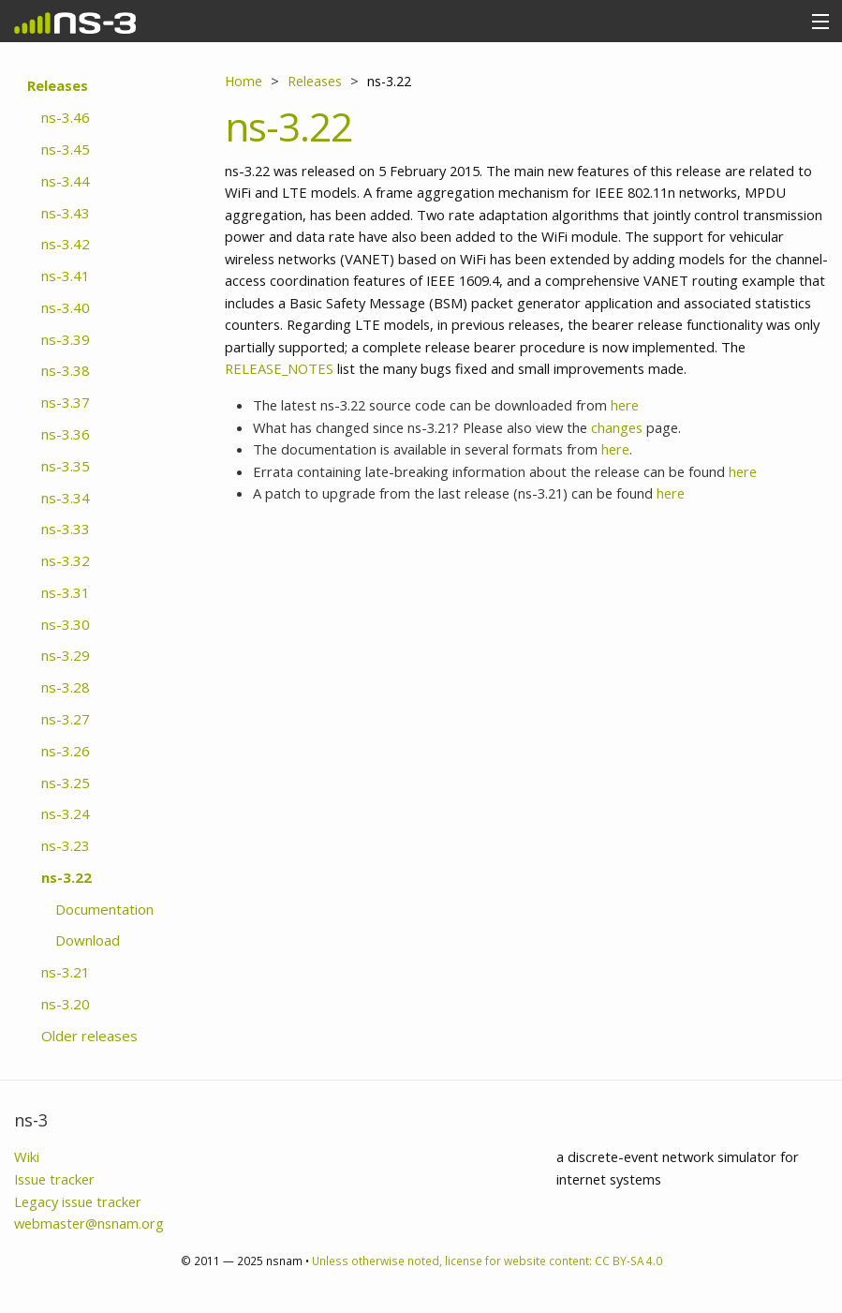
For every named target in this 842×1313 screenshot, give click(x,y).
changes (617, 427)
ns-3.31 (65, 592)
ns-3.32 (65, 560)
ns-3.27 (65, 718)
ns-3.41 (65, 275)
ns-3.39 (65, 339)
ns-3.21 (65, 971)
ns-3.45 (65, 149)
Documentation (104, 909)
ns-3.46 (65, 117)
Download (87, 940)
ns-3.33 (65, 528)
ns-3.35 (65, 465)
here (625, 404)
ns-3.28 (65, 687)
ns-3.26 (65, 750)
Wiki (26, 1156)
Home (243, 81)
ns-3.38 (65, 370)
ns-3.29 (65, 655)
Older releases (89, 1035)
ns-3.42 (65, 243)
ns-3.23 (65, 845)
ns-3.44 (65, 181)
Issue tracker (54, 1179)
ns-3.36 (65, 434)
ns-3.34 (65, 497)
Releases (57, 85)
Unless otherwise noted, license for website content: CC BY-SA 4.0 (487, 1260)
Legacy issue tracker (77, 1201)
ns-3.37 (65, 402)
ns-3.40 (65, 307)
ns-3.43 (65, 212)
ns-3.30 (65, 624)
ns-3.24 (65, 813)
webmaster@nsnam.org (89, 1223)
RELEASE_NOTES (279, 368)
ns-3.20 (65, 1003)
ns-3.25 (65, 782)
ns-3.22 (66, 877)
